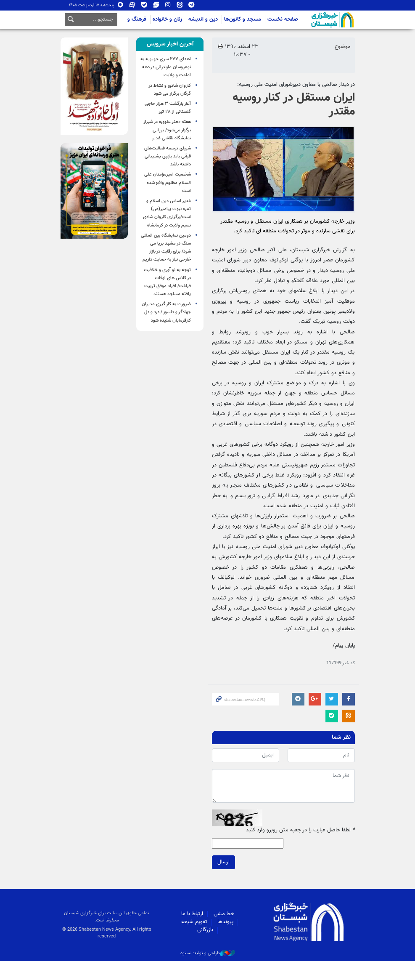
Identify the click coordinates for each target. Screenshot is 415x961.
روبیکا (120, 5)
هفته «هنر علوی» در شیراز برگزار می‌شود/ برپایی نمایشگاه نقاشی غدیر (167, 129)
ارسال (223, 862)
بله (144, 5)
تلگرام (191, 5)
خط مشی (224, 914)
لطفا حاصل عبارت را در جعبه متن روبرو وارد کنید (300, 830)
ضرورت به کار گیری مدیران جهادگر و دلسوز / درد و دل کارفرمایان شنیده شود (166, 312)
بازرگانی (205, 930)
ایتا (179, 5)
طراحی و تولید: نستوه (207, 953)
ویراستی (156, 5)
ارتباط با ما (192, 914)
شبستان (308, 19)
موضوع (343, 47)
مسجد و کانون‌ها (242, 19)
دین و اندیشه (203, 19)
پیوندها (225, 922)
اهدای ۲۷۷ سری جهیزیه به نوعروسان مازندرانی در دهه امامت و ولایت (165, 67)
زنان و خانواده (167, 19)
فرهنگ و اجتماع (128, 19)
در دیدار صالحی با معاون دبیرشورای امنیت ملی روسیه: (296, 84)
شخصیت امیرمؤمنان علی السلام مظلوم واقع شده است (167, 182)
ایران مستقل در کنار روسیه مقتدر (294, 104)
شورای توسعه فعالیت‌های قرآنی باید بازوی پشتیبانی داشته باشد (167, 156)
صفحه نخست (282, 19)
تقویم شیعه (194, 922)
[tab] (170, 44)
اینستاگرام (168, 5)
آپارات (132, 5)
